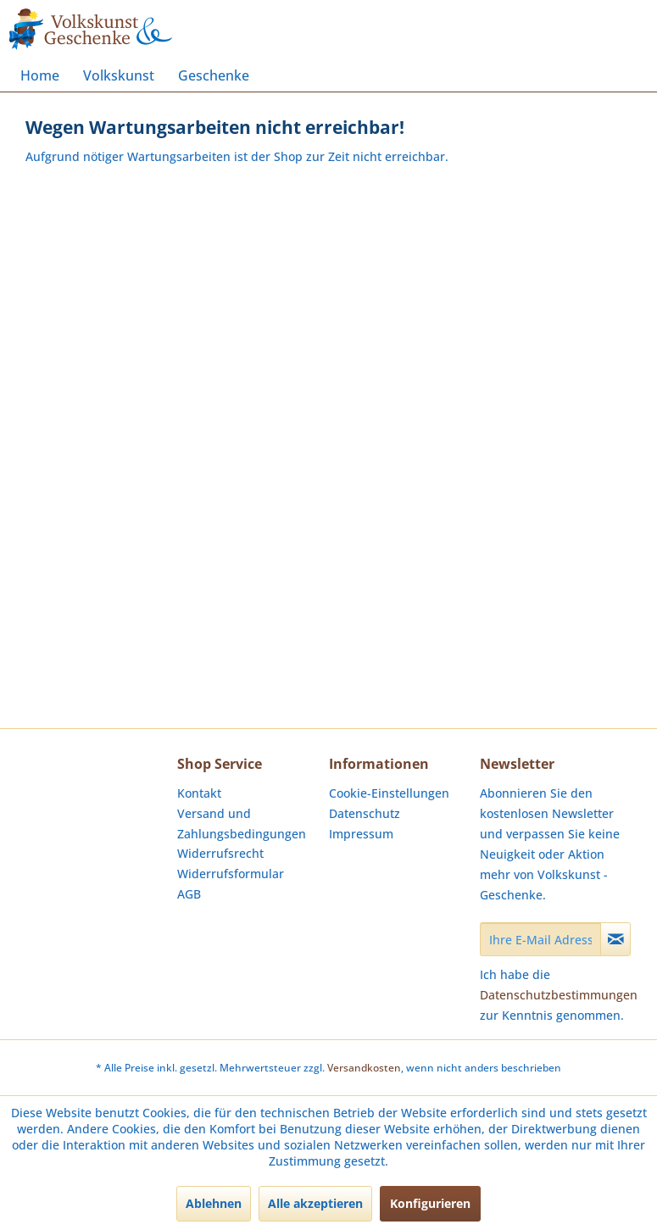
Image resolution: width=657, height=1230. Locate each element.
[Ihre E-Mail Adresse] (540, 939)
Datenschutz (364, 813)
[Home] (39, 75)
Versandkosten (364, 1067)
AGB (189, 894)
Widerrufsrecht (220, 853)
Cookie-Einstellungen (389, 793)
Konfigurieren (430, 1203)
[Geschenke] (213, 75)
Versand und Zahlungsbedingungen (241, 823)
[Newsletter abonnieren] (615, 939)
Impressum (361, 834)
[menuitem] (39, 75)
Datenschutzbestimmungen (559, 995)
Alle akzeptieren (315, 1203)
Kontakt (199, 793)
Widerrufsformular (230, 873)
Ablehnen (214, 1203)
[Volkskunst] (118, 75)
